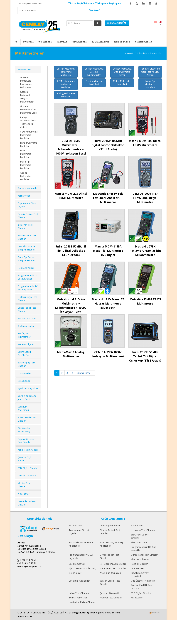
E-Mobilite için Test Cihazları (109, 556)
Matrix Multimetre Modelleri (122, 83)
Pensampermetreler (28, 188)
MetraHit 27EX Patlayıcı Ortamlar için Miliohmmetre (145, 251)
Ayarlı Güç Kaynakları (28, 388)
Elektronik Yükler (26, 267)
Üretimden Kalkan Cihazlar (82, 602)
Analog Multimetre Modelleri (66, 95)
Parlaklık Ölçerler (26, 344)
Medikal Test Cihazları (111, 597)
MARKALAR (62, 41)
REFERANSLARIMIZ (100, 41)
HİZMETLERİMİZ (79, 41)
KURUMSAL (28, 41)
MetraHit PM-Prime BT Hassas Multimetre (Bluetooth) (108, 303)
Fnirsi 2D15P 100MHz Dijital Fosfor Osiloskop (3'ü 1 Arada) (107, 145)
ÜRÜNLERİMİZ (45, 41)
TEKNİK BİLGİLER (122, 41)
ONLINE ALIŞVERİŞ (116, 22)
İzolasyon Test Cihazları (143, 530)
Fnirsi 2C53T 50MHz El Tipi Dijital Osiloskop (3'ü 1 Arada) (71, 251)
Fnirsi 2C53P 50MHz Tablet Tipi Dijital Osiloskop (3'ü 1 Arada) (145, 356)
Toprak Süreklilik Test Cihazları (141, 587)
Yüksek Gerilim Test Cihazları (110, 582)
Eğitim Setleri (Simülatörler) (82, 568)
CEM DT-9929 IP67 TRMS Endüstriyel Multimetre (145, 198)
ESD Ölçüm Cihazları (28, 468)
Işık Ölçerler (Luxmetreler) (113, 563)
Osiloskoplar (24, 380)
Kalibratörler (24, 195)
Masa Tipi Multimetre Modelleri (150, 84)
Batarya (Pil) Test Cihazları (113, 568)
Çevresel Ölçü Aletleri (110, 593)
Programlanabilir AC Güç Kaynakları (81, 556)
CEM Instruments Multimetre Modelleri (66, 84)
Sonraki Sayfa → (85, 372)
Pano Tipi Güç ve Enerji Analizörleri (111, 544)
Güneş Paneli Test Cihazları (144, 554)
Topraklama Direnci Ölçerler (79, 532)
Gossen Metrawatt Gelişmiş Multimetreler (94, 71)
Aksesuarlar (23, 493)
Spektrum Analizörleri (79, 580)
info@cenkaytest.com (30, 3)
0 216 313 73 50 (28, 10)
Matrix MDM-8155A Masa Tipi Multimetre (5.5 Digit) (108, 251)
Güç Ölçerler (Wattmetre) (143, 580)
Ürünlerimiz (142, 53)
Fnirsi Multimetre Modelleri (94, 83)
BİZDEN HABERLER (143, 41)
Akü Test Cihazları (27, 318)
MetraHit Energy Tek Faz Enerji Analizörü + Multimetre (108, 198)
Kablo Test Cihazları (28, 449)
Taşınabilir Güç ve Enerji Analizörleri (81, 544)
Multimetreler (156, 53)
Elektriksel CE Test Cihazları (140, 536)
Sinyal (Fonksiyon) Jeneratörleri (140, 574)
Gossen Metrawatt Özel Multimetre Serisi (122, 71)
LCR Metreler (24, 373)
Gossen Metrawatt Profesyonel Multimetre (66, 71)
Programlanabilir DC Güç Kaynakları (143, 548)
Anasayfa (129, 53)
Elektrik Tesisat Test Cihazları (110, 532)
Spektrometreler (26, 326)
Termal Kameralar (27, 475)
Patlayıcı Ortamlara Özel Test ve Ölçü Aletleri (150, 71)
